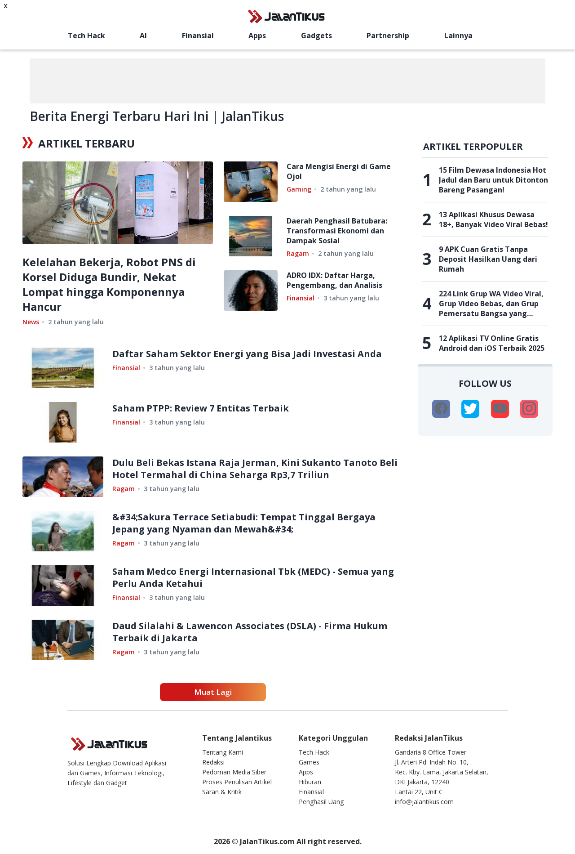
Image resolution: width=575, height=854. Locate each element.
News (30, 321)
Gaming (299, 189)
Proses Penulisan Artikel (237, 782)
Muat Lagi (213, 692)
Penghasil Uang (321, 801)
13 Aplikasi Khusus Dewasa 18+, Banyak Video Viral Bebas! (493, 219)
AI (143, 35)
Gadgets (316, 35)
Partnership (388, 35)
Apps (257, 35)
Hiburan (310, 782)
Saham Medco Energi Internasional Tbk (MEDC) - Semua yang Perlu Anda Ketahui (253, 577)
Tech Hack (86, 35)
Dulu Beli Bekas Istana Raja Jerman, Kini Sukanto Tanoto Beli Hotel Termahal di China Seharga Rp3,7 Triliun (255, 468)
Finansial (198, 35)
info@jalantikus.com (424, 801)
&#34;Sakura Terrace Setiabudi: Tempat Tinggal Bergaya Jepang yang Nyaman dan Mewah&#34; (244, 523)
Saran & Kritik (222, 791)
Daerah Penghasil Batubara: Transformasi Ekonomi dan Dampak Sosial (337, 231)
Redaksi (213, 762)
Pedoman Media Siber (234, 772)
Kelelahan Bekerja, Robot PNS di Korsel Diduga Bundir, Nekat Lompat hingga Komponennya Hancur (109, 284)
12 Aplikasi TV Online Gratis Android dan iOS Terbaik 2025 (491, 343)
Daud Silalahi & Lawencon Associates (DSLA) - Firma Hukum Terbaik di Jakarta (249, 632)
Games (309, 762)
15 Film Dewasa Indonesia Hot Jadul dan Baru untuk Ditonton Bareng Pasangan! (493, 180)
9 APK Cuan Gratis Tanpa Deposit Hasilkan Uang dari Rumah (488, 259)
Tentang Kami (222, 752)
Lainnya (458, 35)
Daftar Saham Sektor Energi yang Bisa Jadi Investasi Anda (247, 354)
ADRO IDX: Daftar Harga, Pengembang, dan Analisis (334, 280)
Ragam (298, 253)
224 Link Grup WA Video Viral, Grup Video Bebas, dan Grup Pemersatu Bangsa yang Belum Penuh (491, 303)
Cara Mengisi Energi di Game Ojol (339, 171)
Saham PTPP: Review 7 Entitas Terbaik (200, 408)
